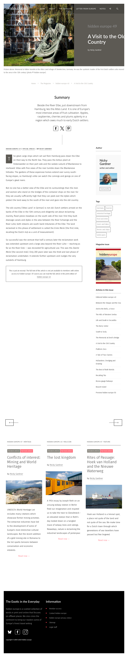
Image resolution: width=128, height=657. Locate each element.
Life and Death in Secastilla (106, 320)
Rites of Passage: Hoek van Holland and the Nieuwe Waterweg (102, 464)
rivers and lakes (103, 224)
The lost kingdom (61, 457)
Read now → (24, 556)
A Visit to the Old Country (105, 343)
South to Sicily (101, 332)
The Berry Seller (102, 326)
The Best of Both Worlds (105, 370)
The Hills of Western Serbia (106, 315)
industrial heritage (103, 213)
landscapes (101, 235)
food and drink (102, 219)
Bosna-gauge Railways (104, 381)
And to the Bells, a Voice (105, 309)
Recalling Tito (101, 375)
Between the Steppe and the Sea (108, 303)
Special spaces (28, 149)
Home (33, 83)
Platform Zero (101, 349)
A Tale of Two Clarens (104, 355)
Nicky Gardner (46, 149)
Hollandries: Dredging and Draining (105, 362)
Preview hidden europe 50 (106, 393)
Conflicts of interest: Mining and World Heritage (23, 462)
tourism (109, 208)
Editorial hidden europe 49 (106, 297)
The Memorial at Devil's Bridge (107, 338)
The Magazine (45, 83)
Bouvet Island (101, 387)
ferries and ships (103, 230)
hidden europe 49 (62, 83)
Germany (100, 208)
